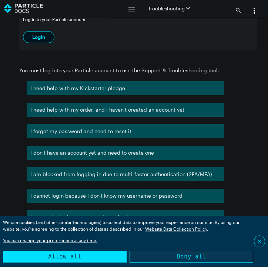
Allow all (64, 256)
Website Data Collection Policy (176, 228)
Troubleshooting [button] (169, 8)
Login (38, 37)
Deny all (191, 256)
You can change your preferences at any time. (50, 240)
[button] (254, 11)
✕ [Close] (259, 241)
